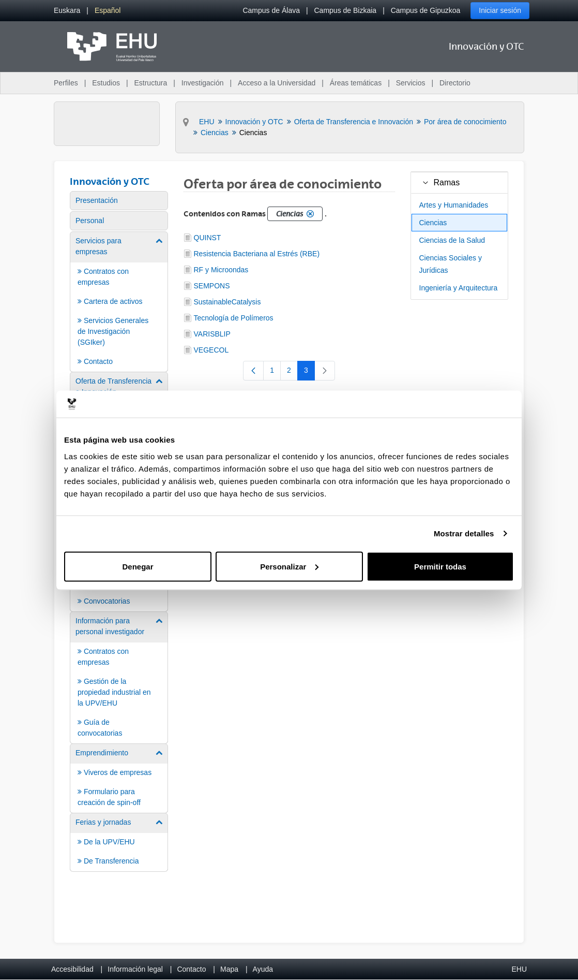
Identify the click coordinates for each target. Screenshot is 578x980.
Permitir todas (440, 566)
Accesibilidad (72, 969)
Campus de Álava (271, 10)
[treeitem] (459, 183)
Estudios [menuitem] (106, 83)
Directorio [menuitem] (454, 83)
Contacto (191, 969)
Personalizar (289, 566)
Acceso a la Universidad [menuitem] (276, 83)
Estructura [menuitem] (150, 83)
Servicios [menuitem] (410, 83)
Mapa (229, 969)
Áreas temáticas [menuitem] (356, 83)
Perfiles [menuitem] (66, 83)
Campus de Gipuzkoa (426, 10)
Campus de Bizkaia (345, 10)
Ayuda (263, 969)
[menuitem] (67, 10)
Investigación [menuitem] (202, 83)
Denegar (137, 566)
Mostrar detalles (464, 533)
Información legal (135, 969)
